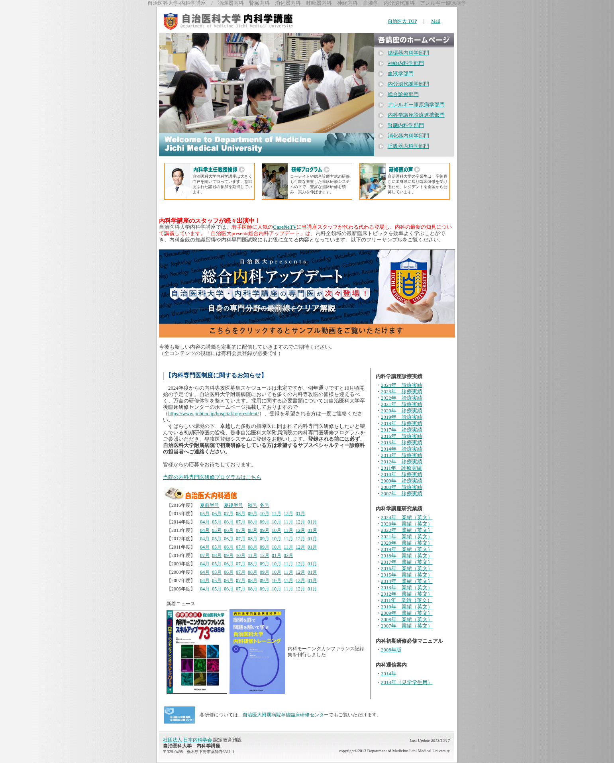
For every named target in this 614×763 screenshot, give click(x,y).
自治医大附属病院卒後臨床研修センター (286, 715)
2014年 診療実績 (401, 449)
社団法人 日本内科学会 (187, 740)
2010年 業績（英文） (407, 607)
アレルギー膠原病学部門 (416, 105)
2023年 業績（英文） (407, 524)
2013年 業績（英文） (407, 587)
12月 (288, 513)
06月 (217, 513)
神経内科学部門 (406, 63)
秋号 (252, 505)
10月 (264, 513)
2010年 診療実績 (401, 474)
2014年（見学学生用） (407, 682)
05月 (205, 513)
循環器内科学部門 (408, 53)
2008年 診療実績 (401, 487)
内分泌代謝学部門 (408, 84)
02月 (288, 555)
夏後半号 (233, 505)
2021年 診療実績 (401, 404)
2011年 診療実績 (401, 468)
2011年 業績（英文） (406, 600)
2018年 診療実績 (401, 423)
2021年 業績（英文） (407, 536)
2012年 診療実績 (401, 462)
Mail (435, 21)
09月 (252, 513)
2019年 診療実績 (401, 417)
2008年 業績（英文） (407, 619)
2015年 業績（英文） (407, 575)
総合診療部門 (403, 94)
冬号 (264, 505)
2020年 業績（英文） (407, 543)
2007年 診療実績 (401, 493)
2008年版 (391, 650)
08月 (240, 513)
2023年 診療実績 (401, 391)
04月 (205, 522)
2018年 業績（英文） (407, 556)
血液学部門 (401, 73)
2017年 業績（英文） (407, 562)
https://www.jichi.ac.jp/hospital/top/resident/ (213, 413)
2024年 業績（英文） (407, 517)
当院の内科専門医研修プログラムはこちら (212, 477)
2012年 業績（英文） (407, 594)
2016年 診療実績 (401, 436)
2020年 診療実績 (401, 411)
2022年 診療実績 (401, 398)
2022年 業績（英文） (407, 530)
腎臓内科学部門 (406, 125)
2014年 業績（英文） (407, 581)
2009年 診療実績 (401, 481)
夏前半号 (209, 505)
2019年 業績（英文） (407, 549)
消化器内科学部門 (408, 136)
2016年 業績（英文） (407, 568)
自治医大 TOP (402, 21)
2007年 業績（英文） (407, 626)
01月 (300, 513)
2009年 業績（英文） (407, 613)
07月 (228, 513)
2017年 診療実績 (401, 430)
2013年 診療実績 (401, 455)
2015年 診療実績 (401, 442)
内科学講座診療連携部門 (416, 115)
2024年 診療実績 (401, 385)
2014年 (388, 674)
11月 (276, 513)
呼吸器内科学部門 (408, 146)
